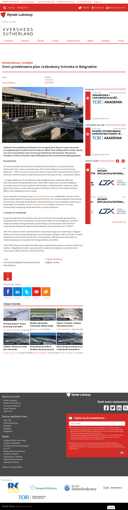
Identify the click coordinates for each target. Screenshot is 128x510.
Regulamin (7, 431)
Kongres (105, 40)
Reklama (7, 428)
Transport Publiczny (11, 406)
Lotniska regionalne (11, 443)
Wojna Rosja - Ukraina (12, 456)
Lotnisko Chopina (10, 454)
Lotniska (8, 40)
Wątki (90, 40)
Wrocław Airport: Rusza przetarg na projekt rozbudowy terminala (14, 326)
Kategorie (22, 7)
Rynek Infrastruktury (12, 403)
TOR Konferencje (10, 423)
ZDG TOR (7, 420)
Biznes (40, 40)
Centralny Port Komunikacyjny (16, 446)
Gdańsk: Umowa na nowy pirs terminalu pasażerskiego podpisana (15, 349)
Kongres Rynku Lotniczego (14, 440)
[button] (117, 165)
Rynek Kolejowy (10, 400)
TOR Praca (7, 411)
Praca (121, 40)
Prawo (55, 40)
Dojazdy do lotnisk (11, 462)
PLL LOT (6, 448)
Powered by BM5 (27, 506)
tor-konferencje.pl (84, 2)
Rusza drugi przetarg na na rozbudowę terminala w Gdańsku (69, 349)
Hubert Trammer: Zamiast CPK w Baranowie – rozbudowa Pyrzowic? (69, 326)
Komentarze (73, 40)
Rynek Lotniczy (9, 408)
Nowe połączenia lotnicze (14, 451)
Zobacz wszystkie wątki (12, 467)
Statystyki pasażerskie (13, 459)
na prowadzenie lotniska (43, 196)
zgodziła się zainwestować (36, 204)
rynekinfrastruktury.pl (45, 2)
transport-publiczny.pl (66, 2)
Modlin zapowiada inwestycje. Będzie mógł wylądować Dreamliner (41, 326)
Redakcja (7, 425)
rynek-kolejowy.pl (28, 2)
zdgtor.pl (97, 2)
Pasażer (25, 40)
